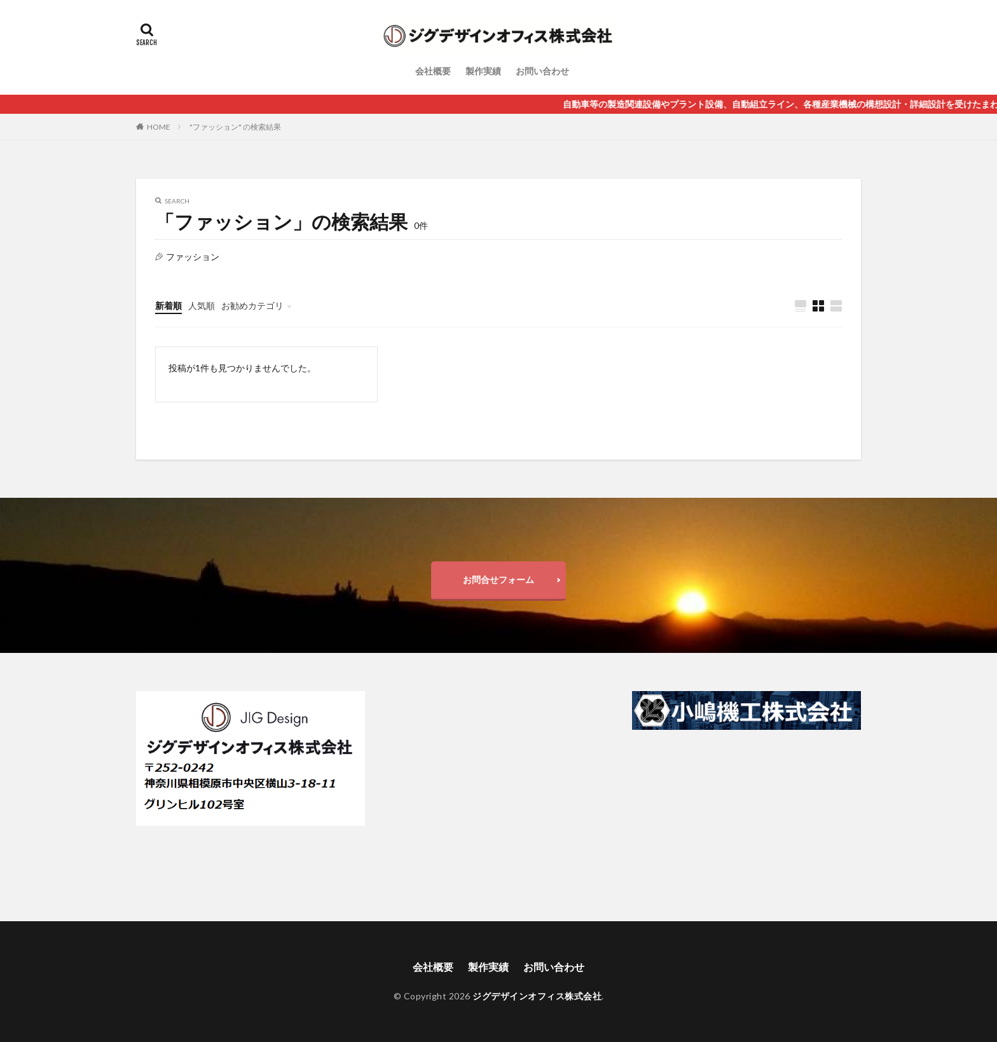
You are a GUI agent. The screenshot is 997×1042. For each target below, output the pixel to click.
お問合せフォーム (498, 579)
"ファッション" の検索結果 (235, 127)
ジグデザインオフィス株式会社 (537, 996)
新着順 (168, 305)
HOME (158, 127)
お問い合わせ (542, 70)
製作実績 (483, 70)
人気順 (201, 305)
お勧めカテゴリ (252, 305)
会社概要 (433, 70)
